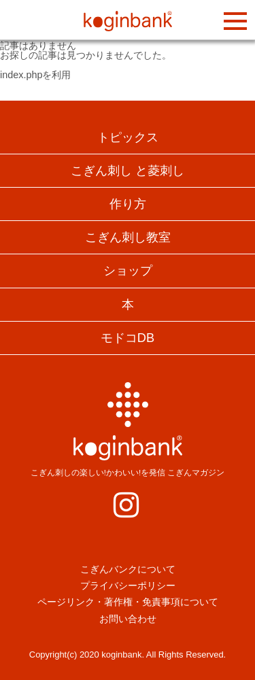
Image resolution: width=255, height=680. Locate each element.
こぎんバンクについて (127, 569)
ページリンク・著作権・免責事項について (127, 602)
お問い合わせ (127, 619)
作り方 (127, 204)
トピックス (127, 137)
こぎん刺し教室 (128, 237)
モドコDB (127, 338)
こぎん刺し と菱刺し (127, 170)
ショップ (127, 270)
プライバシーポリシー (127, 585)
